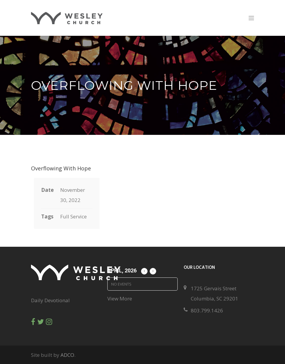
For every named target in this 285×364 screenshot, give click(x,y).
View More (119, 298)
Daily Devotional (50, 300)
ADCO (67, 354)
